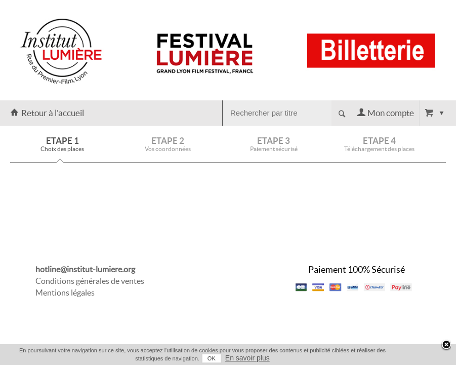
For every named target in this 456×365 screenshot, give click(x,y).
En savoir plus (254, 358)
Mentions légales (65, 292)
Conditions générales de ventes (89, 280)
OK (219, 358)
